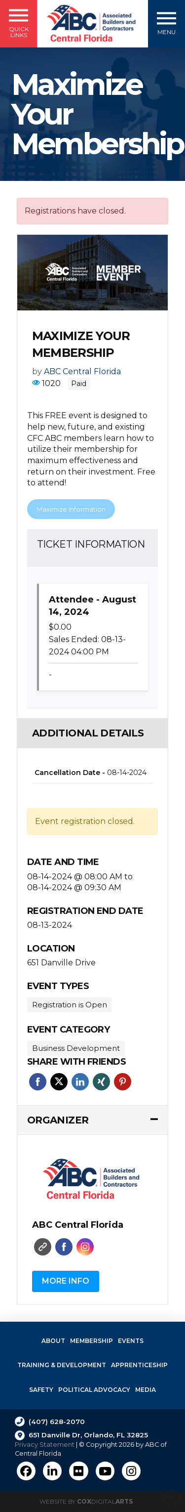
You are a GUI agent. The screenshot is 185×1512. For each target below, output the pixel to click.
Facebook (37, 1081)
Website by (86, 1501)
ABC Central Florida (82, 371)
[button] (18, 23)
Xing (101, 1081)
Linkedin (80, 1081)
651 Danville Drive (61, 962)
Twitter (59, 1081)
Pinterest (122, 1081)
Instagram (85, 1246)
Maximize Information (71, 509)
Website (42, 1246)
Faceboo (64, 1246)
